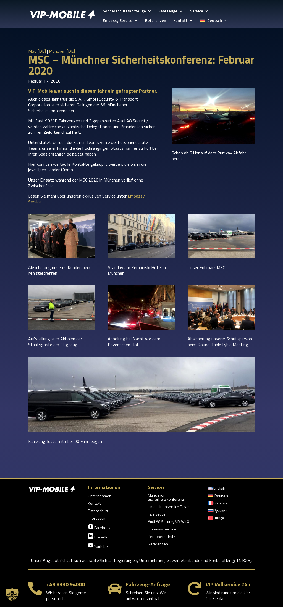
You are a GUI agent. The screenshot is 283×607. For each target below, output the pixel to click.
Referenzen (155, 21)
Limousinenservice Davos (169, 507)
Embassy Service (117, 21)
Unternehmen (99, 496)
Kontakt (180, 21)
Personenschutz (161, 537)
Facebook (99, 527)
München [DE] (62, 51)
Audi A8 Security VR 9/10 (168, 522)
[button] (12, 595)
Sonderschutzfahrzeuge (124, 11)
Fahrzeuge (168, 11)
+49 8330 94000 (65, 584)
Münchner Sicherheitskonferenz (166, 497)
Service (196, 11)
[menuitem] (213, 23)
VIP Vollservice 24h (228, 584)
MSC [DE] (37, 51)
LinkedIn (98, 536)
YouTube (98, 546)
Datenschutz (98, 511)
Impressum (97, 518)
